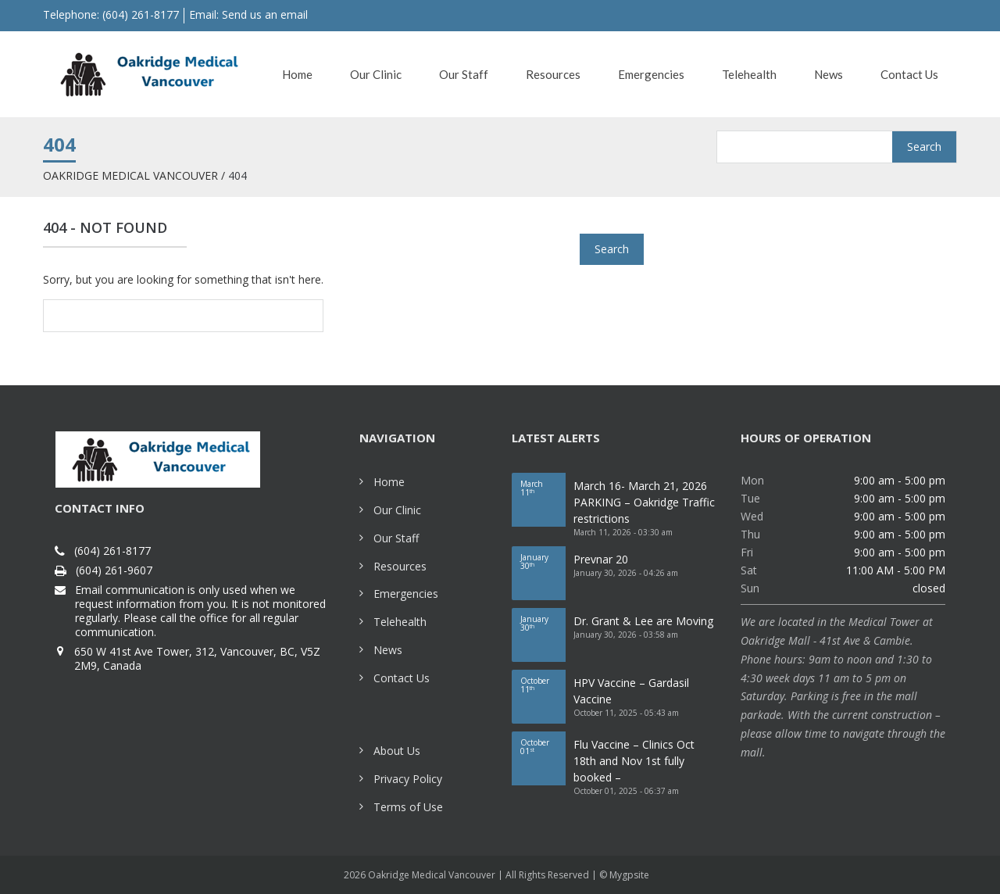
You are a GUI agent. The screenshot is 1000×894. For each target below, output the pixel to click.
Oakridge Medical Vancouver (130, 175)
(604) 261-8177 (112, 551)
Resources (400, 566)
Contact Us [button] (909, 74)
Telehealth (400, 621)
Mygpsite (629, 874)
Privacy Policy (407, 778)
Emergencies (405, 593)
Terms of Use (408, 806)
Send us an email (265, 14)
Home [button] (297, 74)
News (387, 649)
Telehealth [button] (749, 74)
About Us (396, 750)
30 (543, 561)
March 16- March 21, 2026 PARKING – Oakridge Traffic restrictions (644, 502)
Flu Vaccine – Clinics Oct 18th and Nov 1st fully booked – (634, 761)
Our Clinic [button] (376, 74)
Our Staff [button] (463, 74)
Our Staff (396, 538)
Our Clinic (397, 509)
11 (543, 488)
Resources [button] (553, 74)
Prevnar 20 (600, 559)
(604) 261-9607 (114, 570)
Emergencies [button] (651, 74)
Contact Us (401, 677)
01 (543, 746)
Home (389, 481)
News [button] (828, 74)
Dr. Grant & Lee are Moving (643, 620)
